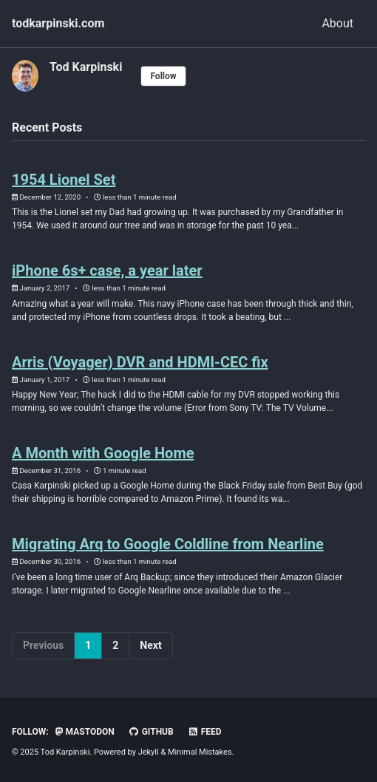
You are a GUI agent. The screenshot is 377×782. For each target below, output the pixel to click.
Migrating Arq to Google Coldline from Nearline (168, 544)
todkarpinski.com (58, 23)
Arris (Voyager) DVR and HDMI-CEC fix (140, 362)
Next (150, 645)
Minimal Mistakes (200, 752)
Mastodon (85, 732)
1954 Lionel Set (63, 179)
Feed (205, 732)
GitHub (151, 732)
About (337, 23)
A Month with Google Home (103, 453)
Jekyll (148, 752)
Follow (163, 76)
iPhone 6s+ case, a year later (107, 270)
